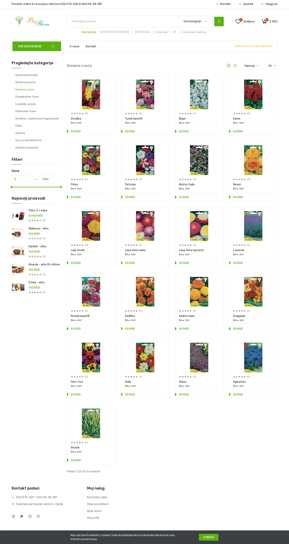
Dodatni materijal (26, 147)
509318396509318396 (114, 32)
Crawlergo (161, 32)
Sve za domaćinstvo (28, 140)
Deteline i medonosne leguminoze (37, 118)
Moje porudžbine (97, 504)
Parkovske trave (25, 111)
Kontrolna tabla (97, 497)
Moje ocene (94, 511)
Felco (18, 125)
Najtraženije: (89, 32)
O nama (74, 46)
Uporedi (245, 4)
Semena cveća (24, 89)
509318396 (142, 32)
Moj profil (93, 517)
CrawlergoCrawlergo (194, 32)
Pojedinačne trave (27, 96)
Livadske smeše (25, 104)
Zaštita (20, 133)
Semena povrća (25, 82)
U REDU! (208, 537)
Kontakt (223, 4)
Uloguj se (269, 4)
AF (174, 32)
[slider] (11, 187)
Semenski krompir (26, 75)
